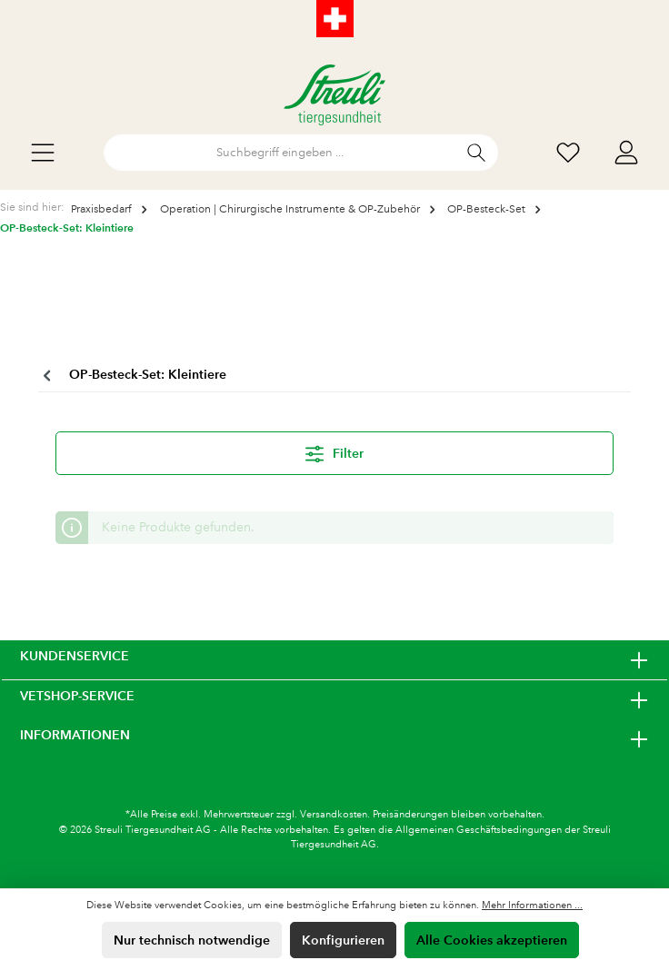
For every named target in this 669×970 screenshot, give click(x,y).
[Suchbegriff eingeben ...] (280, 152)
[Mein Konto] (626, 153)
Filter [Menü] (334, 450)
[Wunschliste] (568, 153)
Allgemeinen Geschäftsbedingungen (478, 830)
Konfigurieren (343, 940)
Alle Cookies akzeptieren (491, 940)
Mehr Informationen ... (532, 905)
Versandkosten (333, 814)
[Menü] (42, 153)
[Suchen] (476, 152)
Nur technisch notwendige (192, 940)
